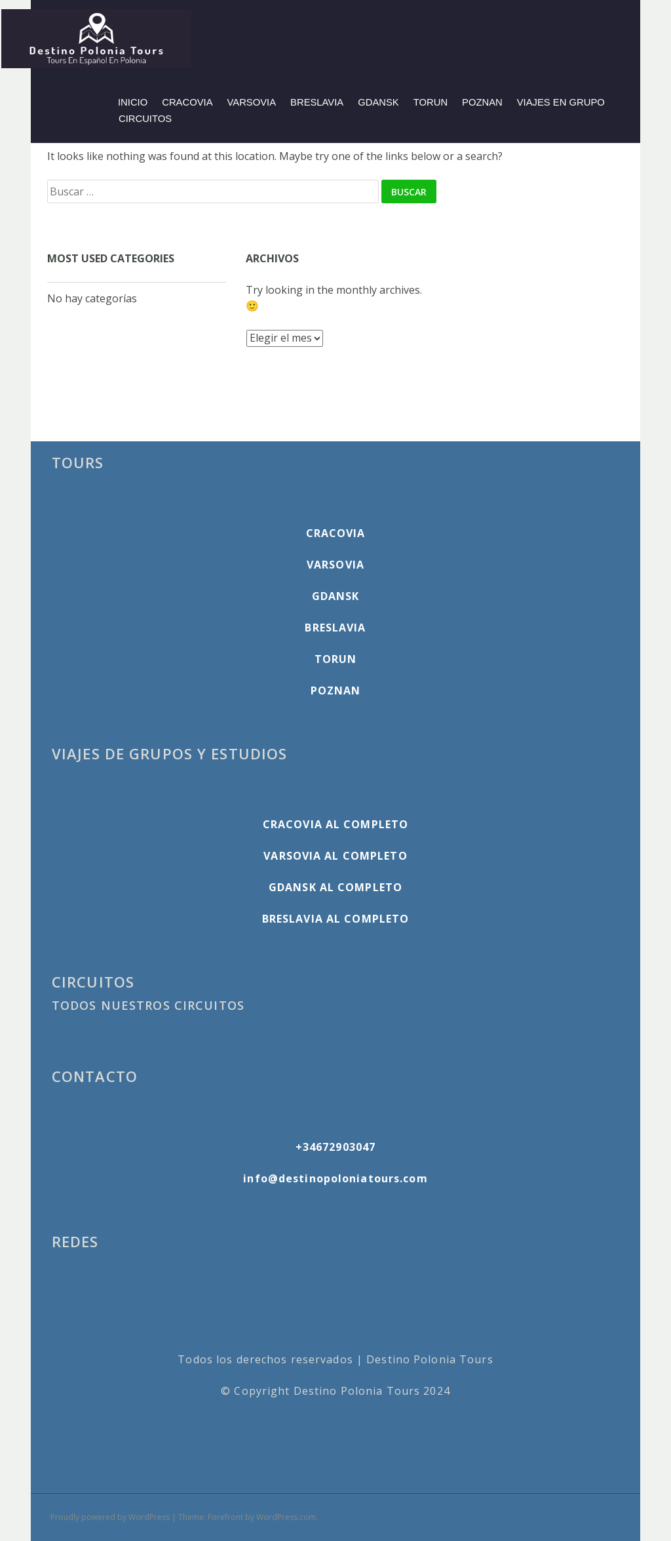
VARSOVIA (252, 102)
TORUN (430, 102)
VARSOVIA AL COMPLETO (335, 856)
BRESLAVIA (316, 102)
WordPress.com (286, 1517)
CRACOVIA (187, 102)
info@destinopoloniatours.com (335, 1178)
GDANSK (378, 102)
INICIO (132, 102)
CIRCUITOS (145, 118)
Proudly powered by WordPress (110, 1517)
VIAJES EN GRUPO (561, 102)
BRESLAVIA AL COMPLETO (336, 918)
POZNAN (482, 102)
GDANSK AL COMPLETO (335, 887)
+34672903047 (335, 1147)
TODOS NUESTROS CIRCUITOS (148, 1005)
